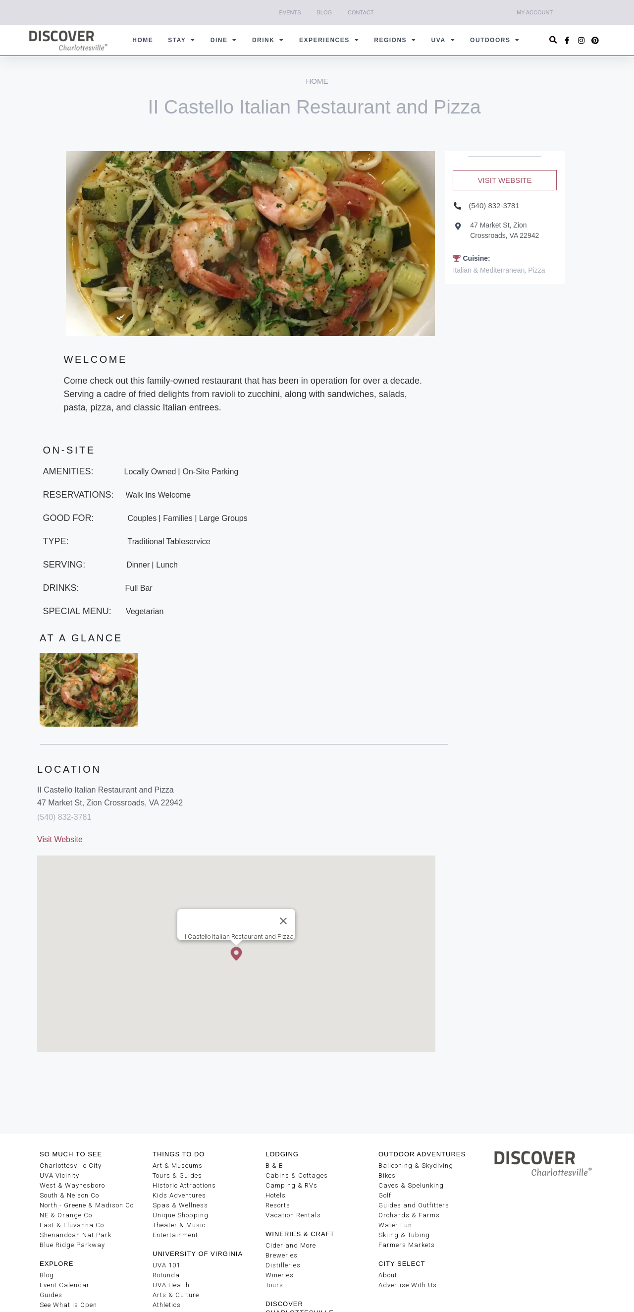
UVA (443, 40)
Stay (182, 40)
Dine (224, 40)
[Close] (283, 921)
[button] (553, 40)
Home (142, 40)
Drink (268, 40)
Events (290, 12)
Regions (395, 40)
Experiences (329, 40)
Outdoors (495, 40)
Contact (360, 12)
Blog (324, 12)
